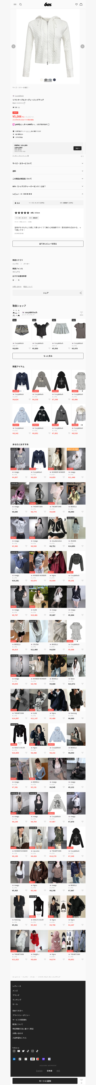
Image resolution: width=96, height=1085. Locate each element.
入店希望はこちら (19, 1037)
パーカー (27, 264)
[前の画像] (14, 46)
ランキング (16, 999)
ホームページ (16, 977)
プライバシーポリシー (21, 1015)
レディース (16, 986)
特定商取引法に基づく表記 (23, 1028)
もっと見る (48, 356)
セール (15, 1004)
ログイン (28, 131)
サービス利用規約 (19, 1019)
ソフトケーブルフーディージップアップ (49, 977)
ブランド (16, 995)
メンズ (15, 990)
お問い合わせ (17, 286)
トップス (15, 264)
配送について (28, 286)
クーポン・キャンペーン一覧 (20, 156)
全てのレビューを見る (48, 243)
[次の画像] (82, 46)
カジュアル (16, 272)
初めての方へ (17, 1010)
